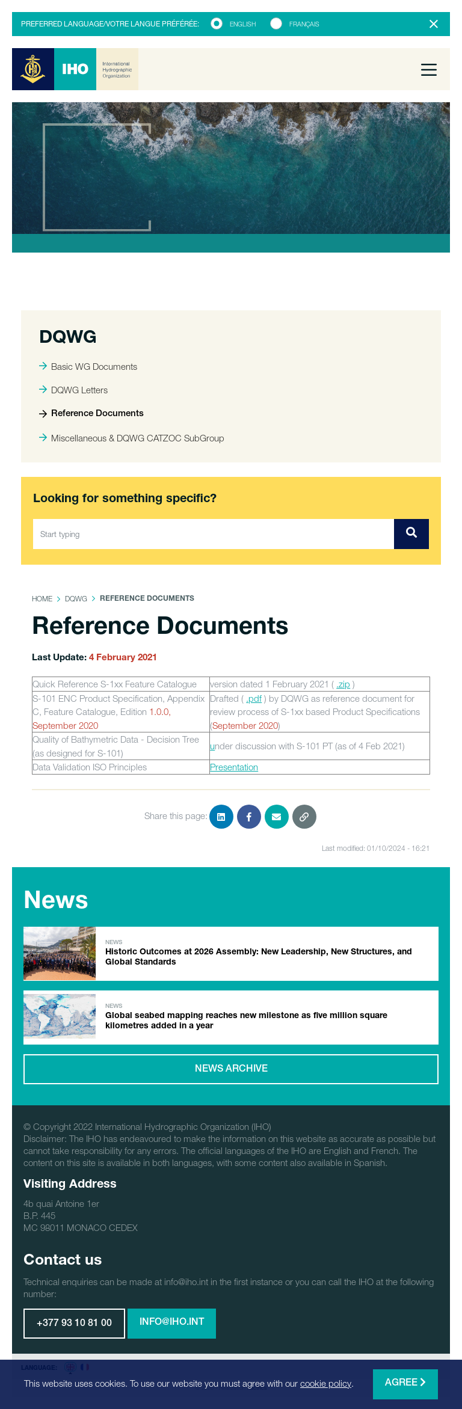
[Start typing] (214, 534)
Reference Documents (91, 414)
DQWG (76, 598)
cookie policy (325, 1383)
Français (304, 24)
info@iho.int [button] (172, 1323)
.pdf (254, 698)
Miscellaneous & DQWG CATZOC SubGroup (131, 437)
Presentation (234, 766)
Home (42, 598)
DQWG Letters (73, 389)
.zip (343, 683)
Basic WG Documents (88, 366)
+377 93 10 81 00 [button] (74, 1324)
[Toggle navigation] (429, 69)
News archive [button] (231, 1070)
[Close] (433, 24)
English (243, 24)
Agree (405, 1383)
